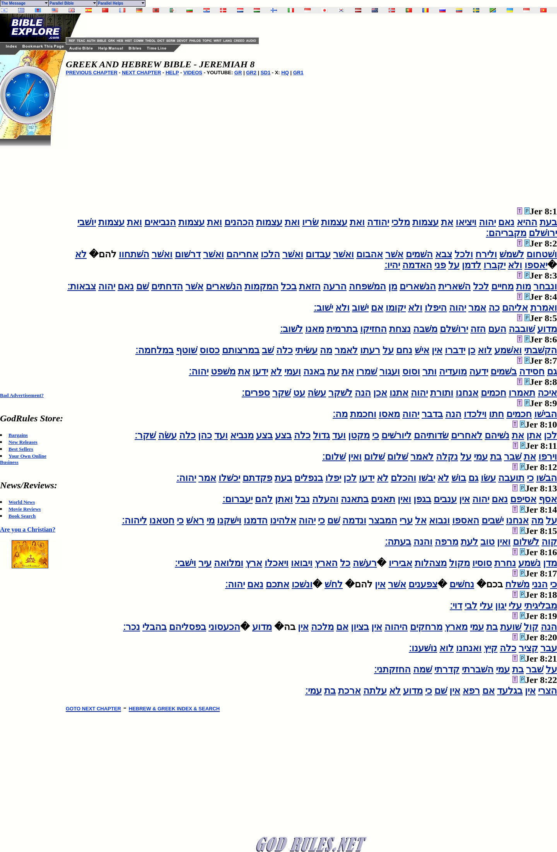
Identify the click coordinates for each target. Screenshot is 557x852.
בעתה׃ (398, 542)
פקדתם (257, 478)
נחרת (505, 563)
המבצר (383, 520)
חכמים (493, 393)
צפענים (422, 584)
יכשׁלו (229, 478)
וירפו (547, 457)
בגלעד (510, 691)
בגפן (422, 499)
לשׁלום (526, 542)
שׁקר (281, 393)
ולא (515, 265)
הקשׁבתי (540, 350)
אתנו (399, 393)
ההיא (527, 222)
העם (497, 329)
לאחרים (466, 435)
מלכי (400, 222)
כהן (205, 435)
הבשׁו (546, 478)
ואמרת (543, 308)
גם (552, 371)
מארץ (456, 627)
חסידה (532, 371)
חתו (496, 414)
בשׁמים (503, 371)
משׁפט (223, 371)
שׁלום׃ (334, 457)
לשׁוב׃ (291, 329)
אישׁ (422, 350)
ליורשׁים (396, 435)
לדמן (471, 265)
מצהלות (431, 563)
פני (440, 265)
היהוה (396, 627)
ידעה (478, 371)
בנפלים (308, 478)
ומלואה (228, 563)
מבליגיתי (540, 606)
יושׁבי (86, 222)
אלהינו (283, 520)
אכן (380, 393)
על (454, 265)
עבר (548, 648)
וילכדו (475, 414)
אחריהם (242, 254)
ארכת (349, 691)
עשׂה (317, 393)
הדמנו (256, 520)
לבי (471, 606)
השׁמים (419, 254)
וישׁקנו (229, 520)
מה (326, 350)
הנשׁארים (418, 286)
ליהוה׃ (134, 520)
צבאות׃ (81, 286)
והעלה (325, 499)
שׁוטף (186, 350)
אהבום (369, 254)
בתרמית (342, 329)
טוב (487, 542)
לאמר (346, 350)
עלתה (375, 691)
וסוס (411, 371)
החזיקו (373, 329)
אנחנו (467, 393)
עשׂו (488, 478)
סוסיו (482, 563)
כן (471, 350)
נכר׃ (131, 627)
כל (345, 563)
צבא (443, 254)
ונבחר (545, 286)
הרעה (335, 286)
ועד (339, 435)
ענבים (445, 499)
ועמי (292, 371)
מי (211, 520)
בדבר (432, 414)
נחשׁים (461, 584)
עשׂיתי (306, 350)
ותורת (441, 393)
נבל (302, 499)
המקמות (261, 286)
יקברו (495, 265)
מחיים (502, 286)
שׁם (142, 286)
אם (377, 308)
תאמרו (522, 393)
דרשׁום (188, 254)
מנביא (242, 435)
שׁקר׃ (145, 435)
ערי (406, 520)
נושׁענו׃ (423, 648)
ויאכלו (277, 563)
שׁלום (397, 457)
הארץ (326, 563)
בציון (360, 627)
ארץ (254, 563)
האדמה (417, 265)
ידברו (455, 350)
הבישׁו (545, 414)
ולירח (486, 254)
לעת (469, 542)
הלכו (270, 254)
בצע (283, 435)
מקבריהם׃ (506, 233)
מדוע (547, 329)
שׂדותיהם (431, 435)
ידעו (260, 371)
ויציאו (466, 222)
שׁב (268, 350)
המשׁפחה (367, 286)
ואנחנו (469, 648)
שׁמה (422, 669)
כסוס (210, 350)
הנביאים (160, 222)
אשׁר (394, 254)
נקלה (447, 457)
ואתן (284, 499)
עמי (481, 457)
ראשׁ (195, 520)
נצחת (400, 329)
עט (299, 393)
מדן (550, 563)
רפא (471, 691)
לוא (485, 350)
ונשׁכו (302, 584)
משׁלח (517, 584)
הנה (363, 393)
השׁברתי (478, 669)
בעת (548, 222)
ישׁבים (493, 520)
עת (333, 371)
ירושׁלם (543, 233)
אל (421, 520)
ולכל (463, 254)
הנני (540, 584)
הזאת (310, 286)
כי (375, 435)
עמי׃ (313, 691)
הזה (478, 329)
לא (81, 254)
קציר (528, 648)
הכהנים (239, 222)
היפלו (436, 308)
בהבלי (154, 627)
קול (531, 627)
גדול (321, 435)
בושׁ (458, 478)
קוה (549, 542)
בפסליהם (187, 627)
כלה (284, 350)
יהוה (487, 222)
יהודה (378, 222)
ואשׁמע (508, 350)
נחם (404, 350)
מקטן (359, 435)
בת (496, 457)
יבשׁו (427, 478)
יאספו (536, 265)
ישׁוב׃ (323, 308)
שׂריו (310, 222)
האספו (465, 520)
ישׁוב (360, 308)
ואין (355, 457)
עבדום (318, 254)
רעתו (370, 350)
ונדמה (354, 520)
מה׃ (340, 414)
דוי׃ (456, 606)
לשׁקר (340, 393)
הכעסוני (224, 627)
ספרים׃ (256, 393)
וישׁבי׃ (185, 563)
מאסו (389, 414)
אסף (548, 499)
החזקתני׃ (392, 669)
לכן (550, 435)
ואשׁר (343, 254)
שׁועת (510, 627)
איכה (547, 393)
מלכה (322, 627)
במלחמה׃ (154, 350)
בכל (289, 286)
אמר (477, 308)
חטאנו (161, 520)
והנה (422, 542)
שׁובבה (522, 329)
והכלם (403, 478)
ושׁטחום (541, 254)
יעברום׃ (237, 499)
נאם (506, 222)
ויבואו (302, 563)
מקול (459, 563)
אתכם (277, 584)
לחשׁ (334, 584)
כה (494, 308)
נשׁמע (529, 563)
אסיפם (523, 499)
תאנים (383, 499)
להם (264, 499)
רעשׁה (365, 563)
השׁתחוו (134, 254)
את (447, 222)
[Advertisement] (31, 262)
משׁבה (425, 329)
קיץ (490, 648)
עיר (205, 563)
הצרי (547, 691)
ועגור (389, 371)
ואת (357, 222)
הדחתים (167, 286)
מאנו (314, 329)
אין (437, 350)
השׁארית (454, 286)
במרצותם (241, 350)
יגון (500, 606)
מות (523, 286)
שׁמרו (366, 371)
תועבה (511, 478)
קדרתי (447, 669)
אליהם (515, 308)
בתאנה (355, 499)
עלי (515, 606)
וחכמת (363, 414)
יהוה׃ (198, 371)
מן (392, 286)
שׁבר (512, 457)
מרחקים (426, 627)
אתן (534, 435)
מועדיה (453, 371)
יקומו (396, 308)
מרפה (446, 542)
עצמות (425, 222)
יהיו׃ (392, 265)
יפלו (333, 478)
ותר (429, 371)
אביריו (400, 563)
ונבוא (439, 520)
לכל (481, 286)
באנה (314, 371)
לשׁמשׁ (511, 254)
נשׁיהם (497, 435)
